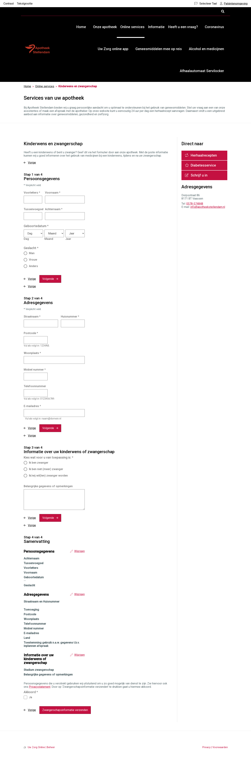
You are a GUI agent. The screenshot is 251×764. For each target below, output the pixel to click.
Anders (33, 266)
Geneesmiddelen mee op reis (158, 49)
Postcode (31, 333)
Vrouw (33, 259)
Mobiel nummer (35, 369)
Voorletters (32, 192)
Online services (132, 27)
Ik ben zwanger (38, 462)
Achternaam (53, 209)
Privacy (206, 747)
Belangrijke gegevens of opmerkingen (48, 486)
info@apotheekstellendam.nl (207, 207)
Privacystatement (39, 686)
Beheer (51, 747)
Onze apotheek (105, 27)
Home (81, 27)
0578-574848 (194, 203)
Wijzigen (79, 551)
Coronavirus (214, 27)
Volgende (48, 278)
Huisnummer (70, 316)
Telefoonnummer (35, 386)
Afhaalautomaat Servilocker (202, 71)
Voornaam (52, 192)
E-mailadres (32, 406)
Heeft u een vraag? (183, 27)
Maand (48, 239)
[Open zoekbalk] (222, 11)
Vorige (32, 162)
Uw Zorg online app (113, 49)
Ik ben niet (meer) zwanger (46, 469)
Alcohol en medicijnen (206, 49)
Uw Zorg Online (36, 747)
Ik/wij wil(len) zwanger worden (48, 475)
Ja (30, 697)
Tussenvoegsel (33, 209)
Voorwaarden (220, 747)
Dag (26, 239)
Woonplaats (32, 353)
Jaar (68, 239)
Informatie (156, 27)
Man (32, 253)
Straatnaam (32, 316)
